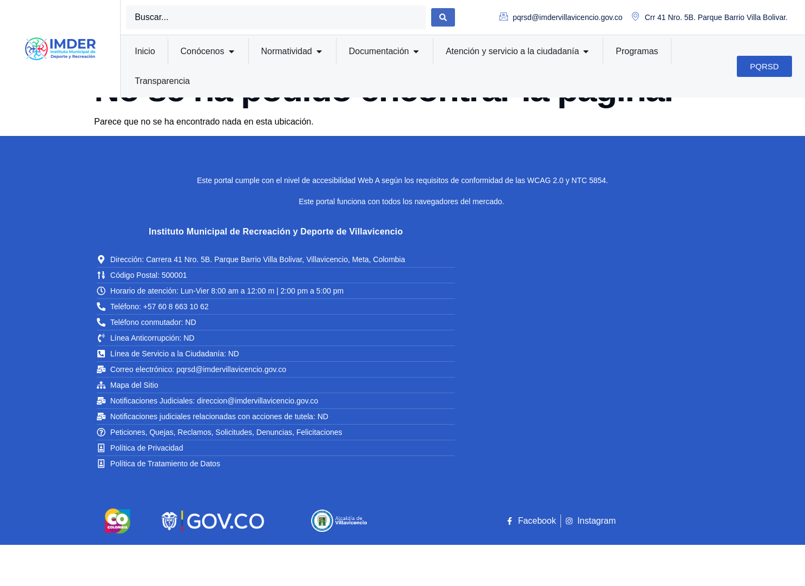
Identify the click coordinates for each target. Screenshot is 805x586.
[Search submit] (443, 17)
